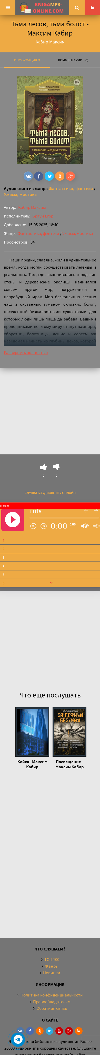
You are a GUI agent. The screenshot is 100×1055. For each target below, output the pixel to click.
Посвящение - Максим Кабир (69, 764)
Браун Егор (42, 216)
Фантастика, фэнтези (71, 188)
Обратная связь (51, 1008)
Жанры (51, 966)
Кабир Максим (32, 207)
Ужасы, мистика (20, 194)
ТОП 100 (51, 959)
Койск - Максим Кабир (32, 764)
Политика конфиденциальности (52, 995)
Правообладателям (52, 1001)
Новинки (51, 973)
